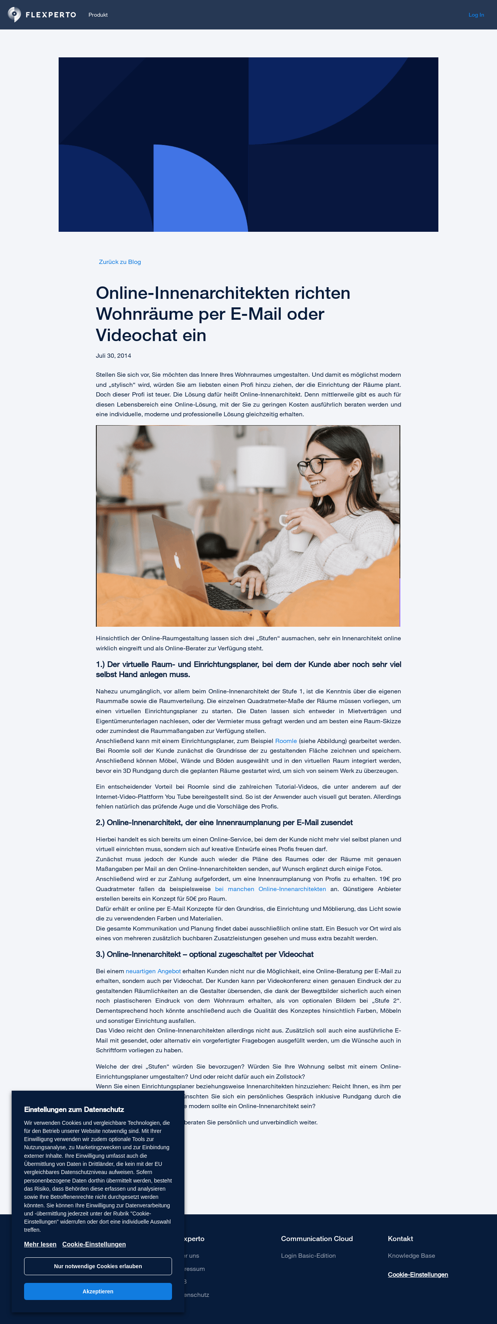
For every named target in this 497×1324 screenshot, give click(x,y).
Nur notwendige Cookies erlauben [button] (98, 1266)
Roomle (286, 740)
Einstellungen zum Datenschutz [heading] (74, 1109)
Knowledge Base (411, 1255)
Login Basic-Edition (308, 1255)
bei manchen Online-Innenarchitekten (270, 888)
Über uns (186, 1255)
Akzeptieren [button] (98, 1291)
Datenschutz (191, 1294)
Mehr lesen (40, 1244)
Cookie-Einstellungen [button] (418, 1274)
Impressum (189, 1268)
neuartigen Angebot (153, 970)
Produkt (98, 14)
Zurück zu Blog (118, 261)
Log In (476, 15)
